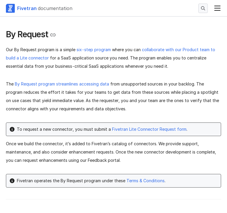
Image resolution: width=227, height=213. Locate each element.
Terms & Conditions (146, 180)
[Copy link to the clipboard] (53, 35)
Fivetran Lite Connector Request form (149, 129)
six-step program (94, 49)
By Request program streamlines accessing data (62, 83)
